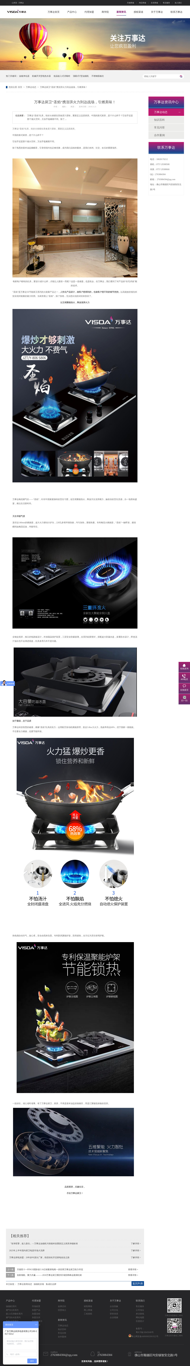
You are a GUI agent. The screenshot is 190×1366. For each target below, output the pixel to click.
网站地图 (140, 1317)
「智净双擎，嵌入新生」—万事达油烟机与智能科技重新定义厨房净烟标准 (43, 1243)
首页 (20, 87)
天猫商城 (130, 3)
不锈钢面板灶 (97, 76)
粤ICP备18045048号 (145, 1332)
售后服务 (166, 3)
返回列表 (137, 1283)
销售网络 (88, 1306)
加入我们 (178, 3)
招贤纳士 (62, 1310)
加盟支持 (36, 1317)
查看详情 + (133, 1269)
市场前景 (36, 1306)
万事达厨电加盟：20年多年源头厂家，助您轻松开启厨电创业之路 (39, 1257)
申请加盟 (36, 1325)
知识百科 (159, 119)
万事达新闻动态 (25, 1284)
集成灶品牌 (51, 1284)
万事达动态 (31, 87)
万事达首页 (54, 12)
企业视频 (114, 1317)
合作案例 (159, 135)
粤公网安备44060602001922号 (143, 1336)
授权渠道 (138, 12)
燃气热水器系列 (13, 1317)
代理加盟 (89, 12)
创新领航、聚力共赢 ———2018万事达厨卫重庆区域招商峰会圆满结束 (49, 1275)
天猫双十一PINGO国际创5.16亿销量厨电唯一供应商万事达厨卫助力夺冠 (50, 1269)
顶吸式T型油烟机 (81, 76)
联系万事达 (176, 12)
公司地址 (140, 1310)
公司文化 (114, 1310)
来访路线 (140, 1314)
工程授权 (88, 1314)
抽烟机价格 (39, 1284)
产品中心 (72, 12)
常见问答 (159, 127)
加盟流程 (36, 1314)
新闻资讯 (121, 12)
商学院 (105, 12)
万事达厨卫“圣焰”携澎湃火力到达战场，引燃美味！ (63, 87)
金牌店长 (62, 1306)
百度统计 (140, 1321)
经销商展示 (37, 1321)
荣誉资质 (114, 1314)
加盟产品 (36, 1310)
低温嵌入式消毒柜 (62, 76)
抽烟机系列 (11, 1306)
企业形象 (114, 1306)
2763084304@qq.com (166, 179)
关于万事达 (157, 12)
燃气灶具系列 (12, 1310)
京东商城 (154, 3)
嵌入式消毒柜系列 (14, 1314)
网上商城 (88, 1310)
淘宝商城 (142, 3)
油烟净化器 (24, 76)
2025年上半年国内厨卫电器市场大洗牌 (27, 1250)
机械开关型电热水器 (41, 76)
